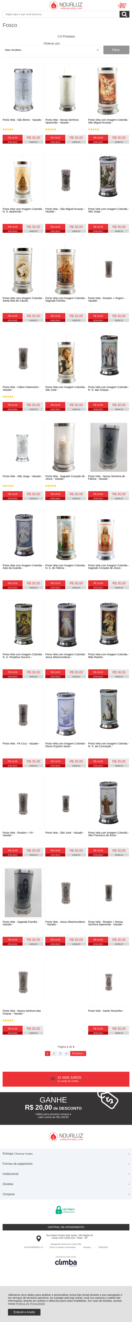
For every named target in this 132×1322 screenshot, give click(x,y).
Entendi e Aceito (24, 1312)
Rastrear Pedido (23, 1188)
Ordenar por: (52, 43)
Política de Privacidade (30, 1303)
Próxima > (78, 1088)
